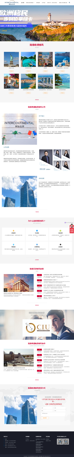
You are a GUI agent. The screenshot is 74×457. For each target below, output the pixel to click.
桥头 (55, 448)
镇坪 (50, 449)
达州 (48, 449)
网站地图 (40, 446)
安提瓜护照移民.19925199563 (28, 89)
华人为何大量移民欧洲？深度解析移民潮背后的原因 (14, 357)
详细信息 (11, 71)
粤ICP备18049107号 (46, 446)
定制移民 (37, 259)
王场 (24, 448)
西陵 (17, 449)
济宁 (13, 449)
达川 (53, 448)
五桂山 (13, 448)
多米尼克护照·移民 (62, 89)
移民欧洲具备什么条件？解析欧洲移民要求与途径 (54, 360)
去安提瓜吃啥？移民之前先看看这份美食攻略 (53, 274)
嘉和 (40, 448)
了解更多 (37, 211)
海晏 (26, 449)
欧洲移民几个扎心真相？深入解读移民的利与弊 (53, 290)
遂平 (24, 449)
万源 (72, 449)
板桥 (71, 448)
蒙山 (63, 449)
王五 (22, 449)
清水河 (66, 448)
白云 (11, 449)
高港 (46, 448)
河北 (33, 449)
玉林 (35, 448)
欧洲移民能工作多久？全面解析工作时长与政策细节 (54, 344)
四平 (35, 449)
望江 (39, 449)
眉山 (42, 448)
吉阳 (6, 448)
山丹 (18, 448)
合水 (52, 449)
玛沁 (59, 449)
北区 (28, 449)
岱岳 (31, 448)
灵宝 (8, 448)
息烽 (57, 449)
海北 (20, 448)
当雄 (68, 449)
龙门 (55, 449)
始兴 (65, 449)
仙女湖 (1, 449)
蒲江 (15, 449)
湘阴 (8, 449)
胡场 (51, 448)
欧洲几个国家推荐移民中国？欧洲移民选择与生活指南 (55, 285)
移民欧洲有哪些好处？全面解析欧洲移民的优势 (53, 355)
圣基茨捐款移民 (11, 89)
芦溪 (62, 448)
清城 (37, 448)
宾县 (15, 448)
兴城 (46, 449)
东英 (64, 448)
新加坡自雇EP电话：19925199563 (45, 89)
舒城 (61, 449)
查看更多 (37, 99)
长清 (33, 448)
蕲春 (4, 449)
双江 (41, 449)
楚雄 (57, 448)
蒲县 (70, 449)
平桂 (59, 448)
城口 (48, 448)
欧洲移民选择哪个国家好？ (49, 339)
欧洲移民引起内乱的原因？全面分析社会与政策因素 (54, 349)
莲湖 (10, 448)
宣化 (26, 448)
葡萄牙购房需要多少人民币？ (50, 295)
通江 (22, 448)
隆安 (6, 449)
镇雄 (69, 448)
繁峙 (29, 448)
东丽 (30, 449)
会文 (19, 449)
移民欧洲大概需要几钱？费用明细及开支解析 (13, 293)
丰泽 (44, 449)
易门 (37, 449)
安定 (44, 448)
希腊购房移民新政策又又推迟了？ (51, 279)
